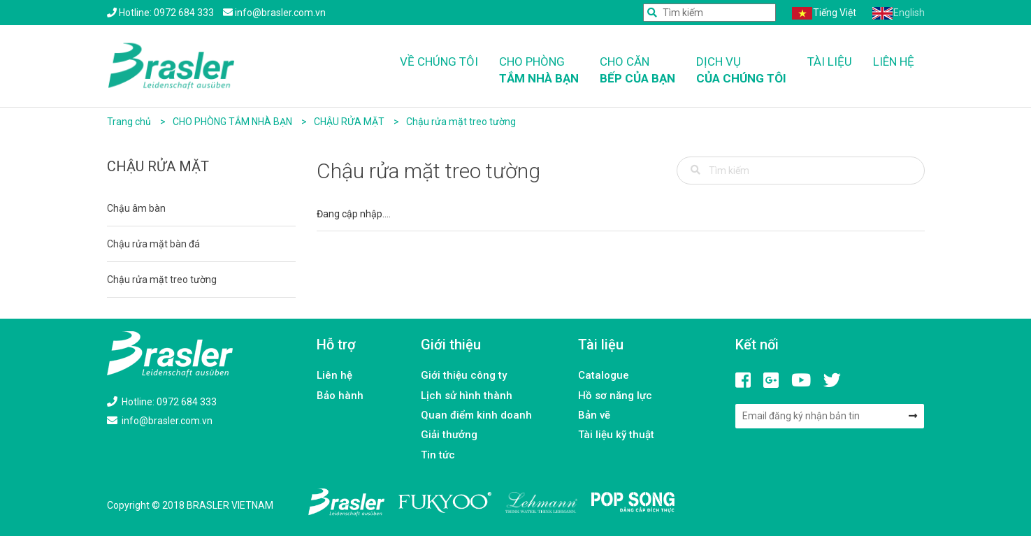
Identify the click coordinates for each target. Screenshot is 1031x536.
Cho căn (637, 71)
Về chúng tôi (439, 61)
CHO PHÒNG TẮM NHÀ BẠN (233, 121)
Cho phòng (539, 71)
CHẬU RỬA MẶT (350, 121)
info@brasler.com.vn (159, 420)
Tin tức (438, 455)
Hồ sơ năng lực (615, 395)
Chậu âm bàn (136, 208)
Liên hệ (893, 61)
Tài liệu (829, 61)
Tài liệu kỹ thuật (616, 434)
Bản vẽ (594, 415)
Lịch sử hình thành (466, 395)
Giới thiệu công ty (464, 375)
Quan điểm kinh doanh (476, 415)
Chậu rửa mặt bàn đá (153, 243)
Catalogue (603, 375)
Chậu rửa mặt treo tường (461, 121)
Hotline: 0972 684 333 (162, 401)
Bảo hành (340, 395)
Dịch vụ (741, 71)
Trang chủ (129, 121)
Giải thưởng (449, 434)
